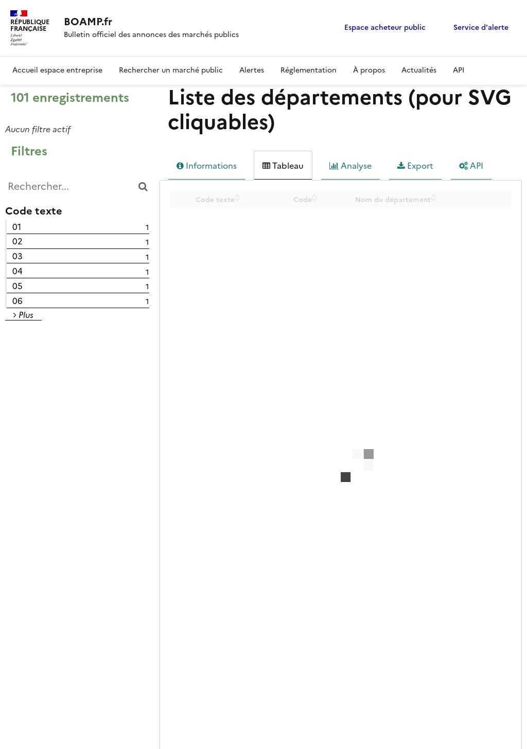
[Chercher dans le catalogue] (142, 186)
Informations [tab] (207, 165)
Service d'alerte (480, 27)
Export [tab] (415, 165)
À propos (369, 70)
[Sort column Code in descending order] (315, 199)
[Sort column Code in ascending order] (315, 195)
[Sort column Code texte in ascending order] (237, 195)
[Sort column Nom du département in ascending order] (433, 195)
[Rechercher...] (77, 186)
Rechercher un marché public (171, 70)
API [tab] (471, 165)
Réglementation (308, 70)
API (458, 70)
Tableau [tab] (283, 165)
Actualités (418, 70)
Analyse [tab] (350, 165)
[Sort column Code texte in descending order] (237, 199)
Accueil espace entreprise (57, 70)
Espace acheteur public (385, 27)
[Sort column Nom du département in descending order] (433, 199)
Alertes (251, 70)
